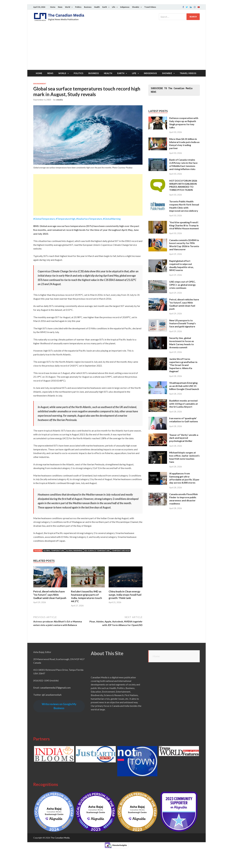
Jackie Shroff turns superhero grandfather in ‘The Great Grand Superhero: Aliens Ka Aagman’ (183, 365)
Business (88, 7)
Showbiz (135, 7)
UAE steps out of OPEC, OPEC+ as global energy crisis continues (182, 284)
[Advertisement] (116, 47)
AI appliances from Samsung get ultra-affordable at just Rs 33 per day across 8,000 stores (184, 478)
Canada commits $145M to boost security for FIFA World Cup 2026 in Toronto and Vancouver (184, 245)
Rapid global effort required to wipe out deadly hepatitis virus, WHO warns (181, 265)
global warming (74, 550)
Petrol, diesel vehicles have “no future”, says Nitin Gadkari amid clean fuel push (49, 595)
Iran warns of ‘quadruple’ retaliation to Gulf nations (183, 420)
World (67, 7)
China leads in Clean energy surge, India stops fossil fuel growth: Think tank (125, 595)
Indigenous (124, 7)
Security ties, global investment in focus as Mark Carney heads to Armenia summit (181, 343)
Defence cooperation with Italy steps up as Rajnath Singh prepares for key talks (183, 123)
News (60, 7)
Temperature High (120, 550)
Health (97, 7)
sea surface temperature (97, 550)
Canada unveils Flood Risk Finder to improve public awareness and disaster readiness (183, 499)
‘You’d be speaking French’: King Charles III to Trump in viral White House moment (184, 225)
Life (113, 7)
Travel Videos (150, 7)
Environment (39, 84)
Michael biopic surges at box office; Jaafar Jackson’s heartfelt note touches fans (184, 457)
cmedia (59, 99)
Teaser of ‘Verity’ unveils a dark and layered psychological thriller (183, 437)
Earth (104, 7)
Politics (78, 7)
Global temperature (53, 550)
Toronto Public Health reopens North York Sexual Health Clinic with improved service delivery (184, 206)
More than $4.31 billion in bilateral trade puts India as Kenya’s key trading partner (184, 143)
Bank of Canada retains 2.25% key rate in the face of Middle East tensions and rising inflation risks (183, 164)
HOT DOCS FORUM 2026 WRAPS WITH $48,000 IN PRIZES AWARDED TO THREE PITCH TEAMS (183, 185)
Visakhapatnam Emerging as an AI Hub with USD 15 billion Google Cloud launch (184, 385)
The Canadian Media (60, 837)
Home (52, 7)
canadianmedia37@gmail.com (55, 687)
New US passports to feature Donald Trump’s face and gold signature (182, 323)
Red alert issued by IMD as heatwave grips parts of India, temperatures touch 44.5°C (86, 596)
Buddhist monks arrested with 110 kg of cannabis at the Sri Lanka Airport (183, 403)
